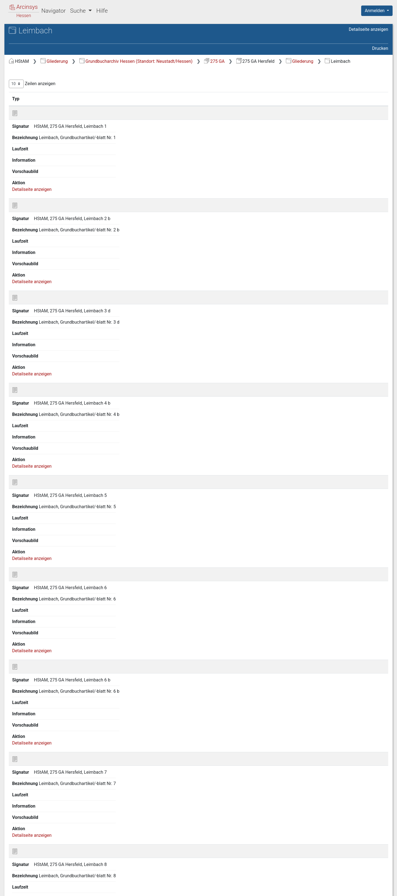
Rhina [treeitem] (25, 646)
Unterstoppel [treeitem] (32, 782)
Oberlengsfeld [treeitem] (33, 572)
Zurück (299, 321)
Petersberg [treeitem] (30, 599)
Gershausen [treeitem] (31, 145)
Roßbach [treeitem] (28, 667)
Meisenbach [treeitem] (31, 477)
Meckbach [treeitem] (29, 463)
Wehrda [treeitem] (27, 822)
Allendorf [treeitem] (28, 70)
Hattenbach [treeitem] (31, 233)
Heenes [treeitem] (27, 253)
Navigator (53, 10)
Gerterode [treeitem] (29, 151)
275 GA (307, 61)
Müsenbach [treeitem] (31, 504)
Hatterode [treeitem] (29, 239)
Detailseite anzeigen (368, 29)
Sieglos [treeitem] (26, 721)
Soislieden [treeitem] (29, 728)
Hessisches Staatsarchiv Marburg (52, 37)
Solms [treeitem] (25, 735)
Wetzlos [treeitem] (27, 836)
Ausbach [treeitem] (28, 84)
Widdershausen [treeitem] (34, 843)
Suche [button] (78, 10)
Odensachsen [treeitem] (32, 592)
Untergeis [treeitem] (28, 762)
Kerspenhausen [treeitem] (34, 348)
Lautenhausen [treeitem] (33, 409)
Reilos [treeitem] (25, 633)
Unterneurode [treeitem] (32, 775)
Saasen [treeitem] (26, 687)
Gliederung (146, 61)
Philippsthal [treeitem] (31, 606)
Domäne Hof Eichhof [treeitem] (39, 118)
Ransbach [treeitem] (29, 619)
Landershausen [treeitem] (34, 402)
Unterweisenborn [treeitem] (36, 789)
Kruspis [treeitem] (27, 389)
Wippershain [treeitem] (31, 856)
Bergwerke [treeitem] (29, 104)
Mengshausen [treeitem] (33, 484)
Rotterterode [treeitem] (31, 680)
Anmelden (375, 10)
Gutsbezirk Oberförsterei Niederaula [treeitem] (43, 202)
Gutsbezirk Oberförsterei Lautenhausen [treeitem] (43, 188)
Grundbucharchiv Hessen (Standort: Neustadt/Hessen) (228, 61)
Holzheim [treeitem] (28, 321)
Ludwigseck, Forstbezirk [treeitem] (43, 429)
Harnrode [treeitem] (28, 226)
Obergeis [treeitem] (28, 551)
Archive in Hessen (30, 31)
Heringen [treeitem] (28, 273)
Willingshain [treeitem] (31, 850)
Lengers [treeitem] (27, 422)
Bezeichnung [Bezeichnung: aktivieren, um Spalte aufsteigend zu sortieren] (191, 105)
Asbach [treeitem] (27, 77)
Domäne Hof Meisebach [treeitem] (43, 124)
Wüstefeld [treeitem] (29, 870)
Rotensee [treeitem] (28, 673)
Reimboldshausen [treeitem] (37, 640)
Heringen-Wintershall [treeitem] (40, 280)
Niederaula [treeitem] (30, 518)
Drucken (380, 48)
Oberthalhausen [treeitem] (35, 585)
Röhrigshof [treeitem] (30, 660)
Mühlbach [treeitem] (29, 497)
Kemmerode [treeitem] (31, 341)
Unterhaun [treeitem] (29, 768)
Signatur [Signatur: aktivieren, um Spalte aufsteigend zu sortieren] (133, 105)
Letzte (378, 321)
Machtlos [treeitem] (28, 443)
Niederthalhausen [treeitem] (36, 531)
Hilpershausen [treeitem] (33, 314)
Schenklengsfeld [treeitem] (35, 701)
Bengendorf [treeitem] (31, 97)
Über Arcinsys (255, 888)
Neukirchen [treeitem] (30, 511)
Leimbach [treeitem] (29, 416)
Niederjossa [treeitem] (31, 524)
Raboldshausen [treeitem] (34, 613)
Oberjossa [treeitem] (29, 565)
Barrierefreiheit (338, 888)
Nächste (357, 321)
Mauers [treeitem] (27, 456)
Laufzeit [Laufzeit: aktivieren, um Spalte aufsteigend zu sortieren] (263, 105)
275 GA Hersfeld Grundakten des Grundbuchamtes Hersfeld (56, 45)
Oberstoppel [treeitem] (31, 578)
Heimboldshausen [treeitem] (37, 260)
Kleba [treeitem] (25, 361)
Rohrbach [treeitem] (28, 653)
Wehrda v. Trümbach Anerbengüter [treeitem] (39, 812)
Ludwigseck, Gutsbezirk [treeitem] (42, 436)
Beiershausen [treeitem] (32, 91)
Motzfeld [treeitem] (28, 490)
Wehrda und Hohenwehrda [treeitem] (45, 802)
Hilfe (102, 10)
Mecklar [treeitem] (27, 470)
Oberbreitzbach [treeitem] (34, 538)
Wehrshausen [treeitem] (32, 829)
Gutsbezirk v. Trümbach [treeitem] (42, 212)
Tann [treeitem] (24, 755)
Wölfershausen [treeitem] (34, 863)
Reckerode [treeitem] (29, 626)
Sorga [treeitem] (25, 741)
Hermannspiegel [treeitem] (35, 287)
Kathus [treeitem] (26, 334)
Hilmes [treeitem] (26, 307)
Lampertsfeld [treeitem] (32, 395)
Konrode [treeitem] (27, 382)
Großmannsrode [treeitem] (35, 179)
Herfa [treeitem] (25, 267)
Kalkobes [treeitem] (28, 327)
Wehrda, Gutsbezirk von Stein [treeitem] (48, 795)
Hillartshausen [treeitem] (33, 300)
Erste (281, 321)
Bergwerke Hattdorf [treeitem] (38, 111)
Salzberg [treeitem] (28, 694)
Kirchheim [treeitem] (29, 355)
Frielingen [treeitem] (29, 131)
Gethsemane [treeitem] (32, 158)
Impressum (378, 888)
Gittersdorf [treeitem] (30, 165)
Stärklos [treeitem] (27, 748)
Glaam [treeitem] (25, 172)
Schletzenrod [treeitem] (32, 714)
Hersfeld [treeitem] (27, 294)
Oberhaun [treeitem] (29, 558)
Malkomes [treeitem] (29, 450)
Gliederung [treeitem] (24, 64)
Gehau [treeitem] (25, 138)
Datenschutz (295, 888)
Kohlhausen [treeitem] (31, 375)
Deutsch (33, 884)
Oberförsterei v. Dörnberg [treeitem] (44, 545)
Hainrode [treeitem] (28, 219)
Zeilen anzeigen (124, 90)
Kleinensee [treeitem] (30, 368)
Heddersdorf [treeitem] (31, 246)
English (13, 884)
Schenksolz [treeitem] (30, 707)
